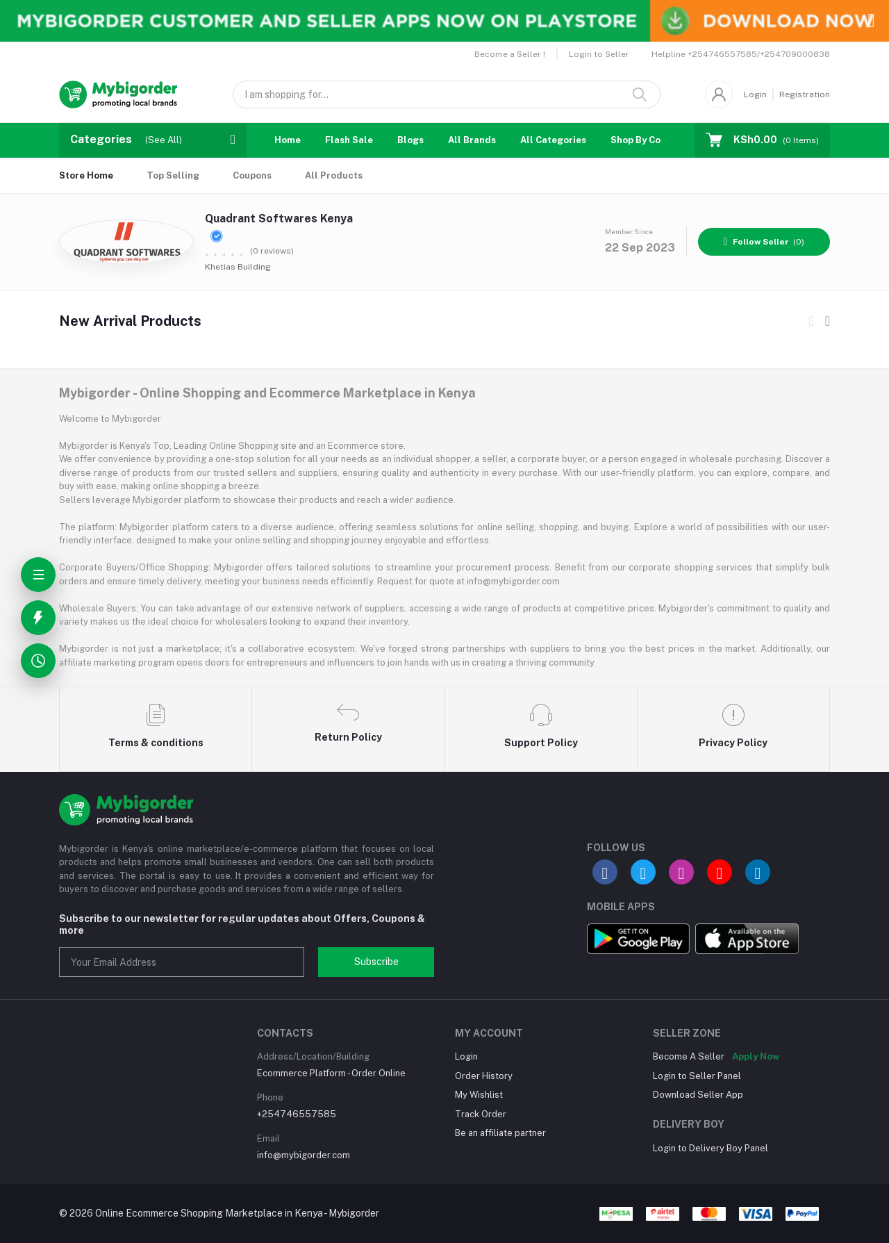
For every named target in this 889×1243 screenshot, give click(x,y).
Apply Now (755, 1056)
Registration (804, 94)
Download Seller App (698, 1094)
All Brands (472, 140)
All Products (334, 175)
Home (287, 140)
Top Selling (173, 175)
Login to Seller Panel (697, 1076)
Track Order (480, 1114)
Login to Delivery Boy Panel (710, 1148)
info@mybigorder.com (303, 1155)
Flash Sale (349, 140)
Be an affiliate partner (500, 1133)
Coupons (252, 175)
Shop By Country (647, 140)
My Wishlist (479, 1094)
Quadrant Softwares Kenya (279, 227)
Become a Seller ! (509, 54)
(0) (764, 242)
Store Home (86, 175)
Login (755, 94)
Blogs (410, 140)
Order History (484, 1076)
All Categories (553, 140)
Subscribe (376, 961)
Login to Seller (599, 54)
